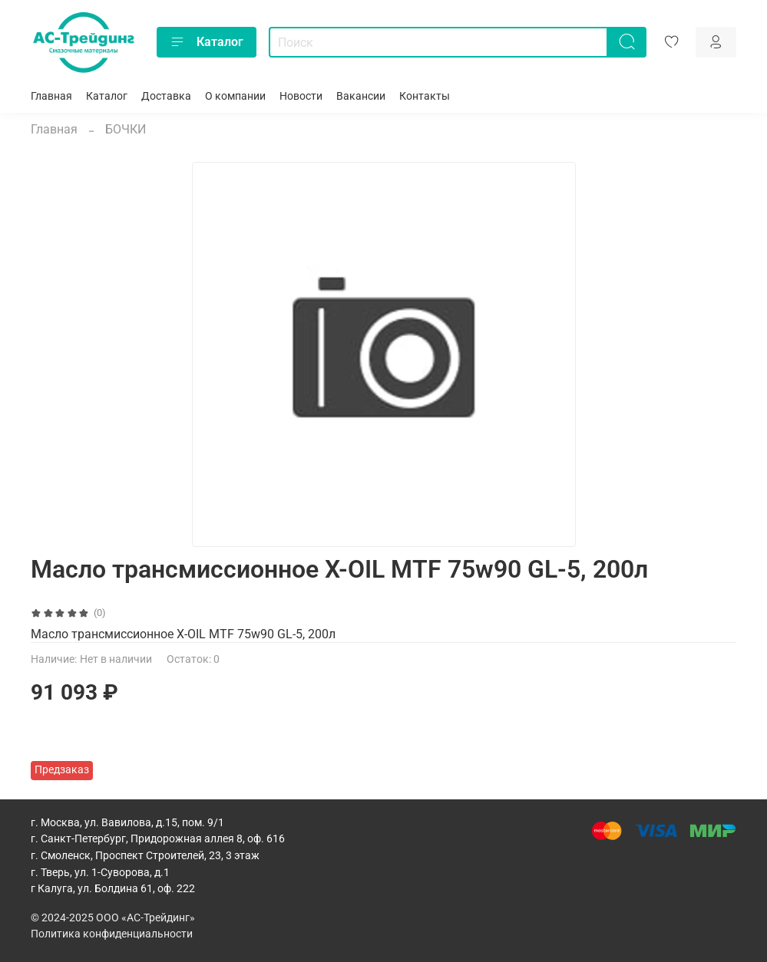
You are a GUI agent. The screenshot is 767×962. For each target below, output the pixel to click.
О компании (235, 96)
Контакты (424, 96)
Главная (51, 96)
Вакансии (360, 96)
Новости (300, 96)
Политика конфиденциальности (112, 934)
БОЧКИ (125, 129)
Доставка (166, 96)
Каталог (206, 42)
